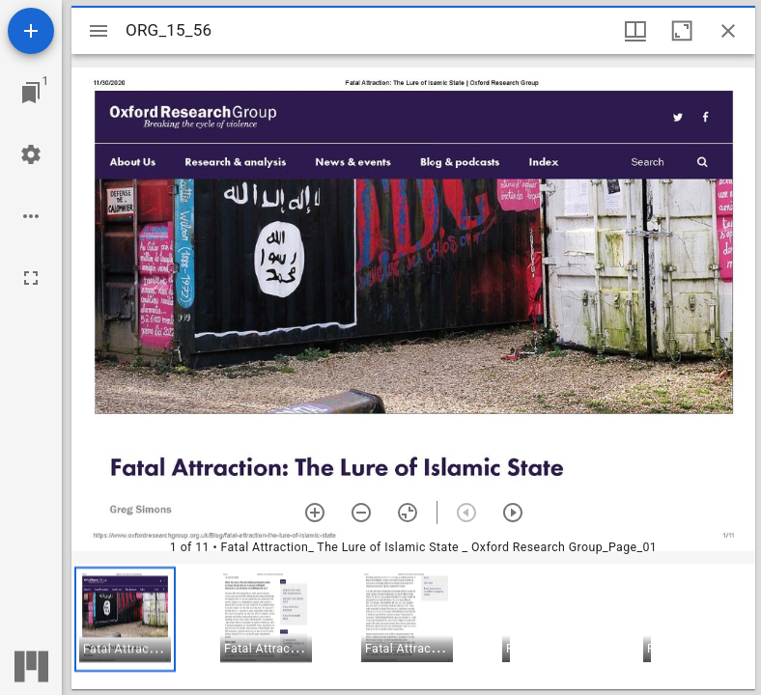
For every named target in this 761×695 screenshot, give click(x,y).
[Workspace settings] (31, 154)
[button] (125, 619)
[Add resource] (31, 31)
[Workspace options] (31, 216)
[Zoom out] (361, 512)
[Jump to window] (31, 93)
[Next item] (513, 512)
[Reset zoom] (407, 512)
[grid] (413, 626)
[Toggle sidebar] (98, 31)
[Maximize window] (682, 31)
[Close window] (728, 31)
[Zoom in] (315, 512)
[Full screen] (31, 278)
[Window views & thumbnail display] (635, 31)
